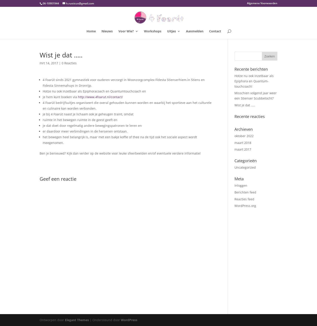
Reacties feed (244, 199)
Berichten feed (245, 192)
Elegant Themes (77, 320)
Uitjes (171, 31)
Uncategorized (245, 167)
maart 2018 (242, 143)
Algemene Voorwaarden (262, 3)
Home (91, 31)
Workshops (152, 31)
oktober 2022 (244, 136)
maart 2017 (242, 149)
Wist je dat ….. (244, 105)
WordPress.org (245, 206)
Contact (215, 31)
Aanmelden (194, 31)
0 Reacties (69, 63)
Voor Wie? (126, 31)
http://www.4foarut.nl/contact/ (100, 97)
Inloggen (240, 185)
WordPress (129, 320)
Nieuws (107, 31)
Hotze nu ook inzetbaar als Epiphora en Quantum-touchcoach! (254, 81)
